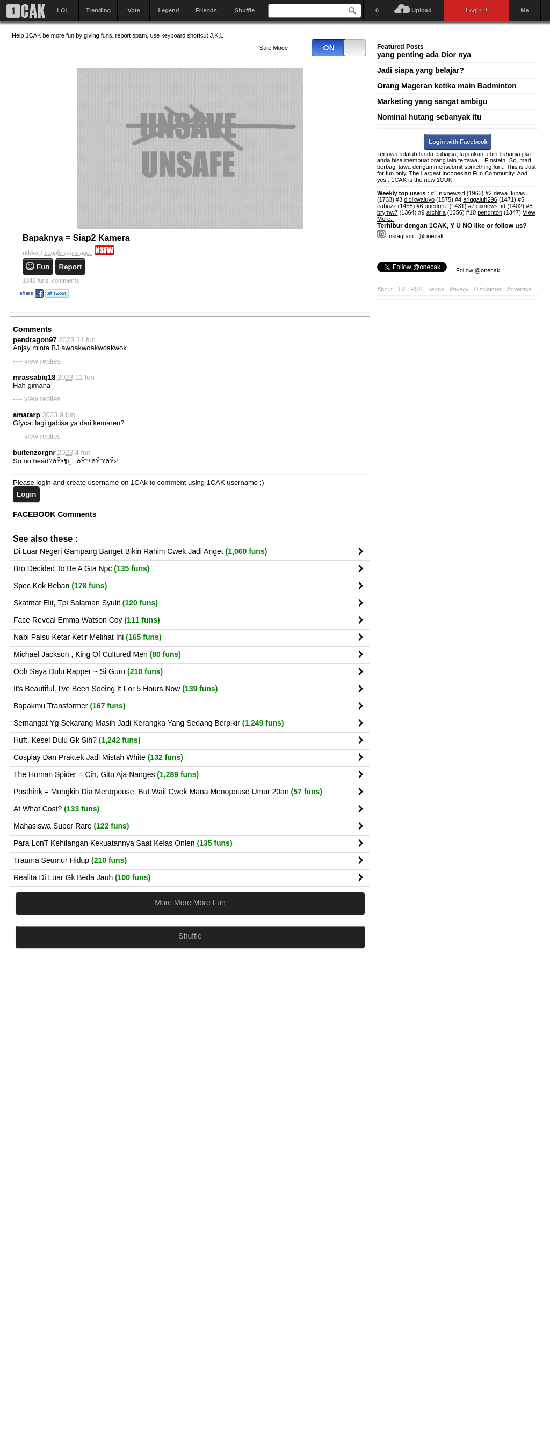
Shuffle (245, 10)
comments (51, 280)
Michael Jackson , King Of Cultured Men (97, 654)
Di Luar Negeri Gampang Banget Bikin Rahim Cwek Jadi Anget (140, 551)
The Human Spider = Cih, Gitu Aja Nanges (106, 774)
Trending (98, 10)
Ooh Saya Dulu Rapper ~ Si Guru (88, 671)
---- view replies (37, 361)
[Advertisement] (190, 1061)
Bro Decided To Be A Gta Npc (81, 568)
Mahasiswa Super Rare (71, 826)
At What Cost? (56, 808)
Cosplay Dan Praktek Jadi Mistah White (98, 757)
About (385, 289)
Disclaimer (488, 289)
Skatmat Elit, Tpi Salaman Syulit (85, 602)
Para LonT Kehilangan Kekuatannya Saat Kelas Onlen (123, 843)
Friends (206, 10)
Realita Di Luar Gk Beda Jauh (81, 877)
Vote (133, 10)
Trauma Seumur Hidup (70, 860)
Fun (43, 267)
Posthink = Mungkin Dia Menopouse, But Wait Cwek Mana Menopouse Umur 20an (167, 791)
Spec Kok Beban (60, 585)
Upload (421, 10)
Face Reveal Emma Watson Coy (86, 620)
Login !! (476, 10)
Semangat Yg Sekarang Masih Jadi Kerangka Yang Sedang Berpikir (148, 723)
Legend (168, 10)
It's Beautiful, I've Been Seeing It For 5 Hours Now (115, 688)
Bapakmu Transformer (69, 705)
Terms (437, 289)
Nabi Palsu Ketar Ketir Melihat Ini (87, 637)
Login (26, 494)
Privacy (460, 289)
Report (70, 267)
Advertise (519, 289)
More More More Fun (190, 902)
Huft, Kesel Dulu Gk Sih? (77, 740)
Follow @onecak (478, 270)
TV (402, 289)
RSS (416, 289)
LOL (63, 10)
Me (524, 10)
